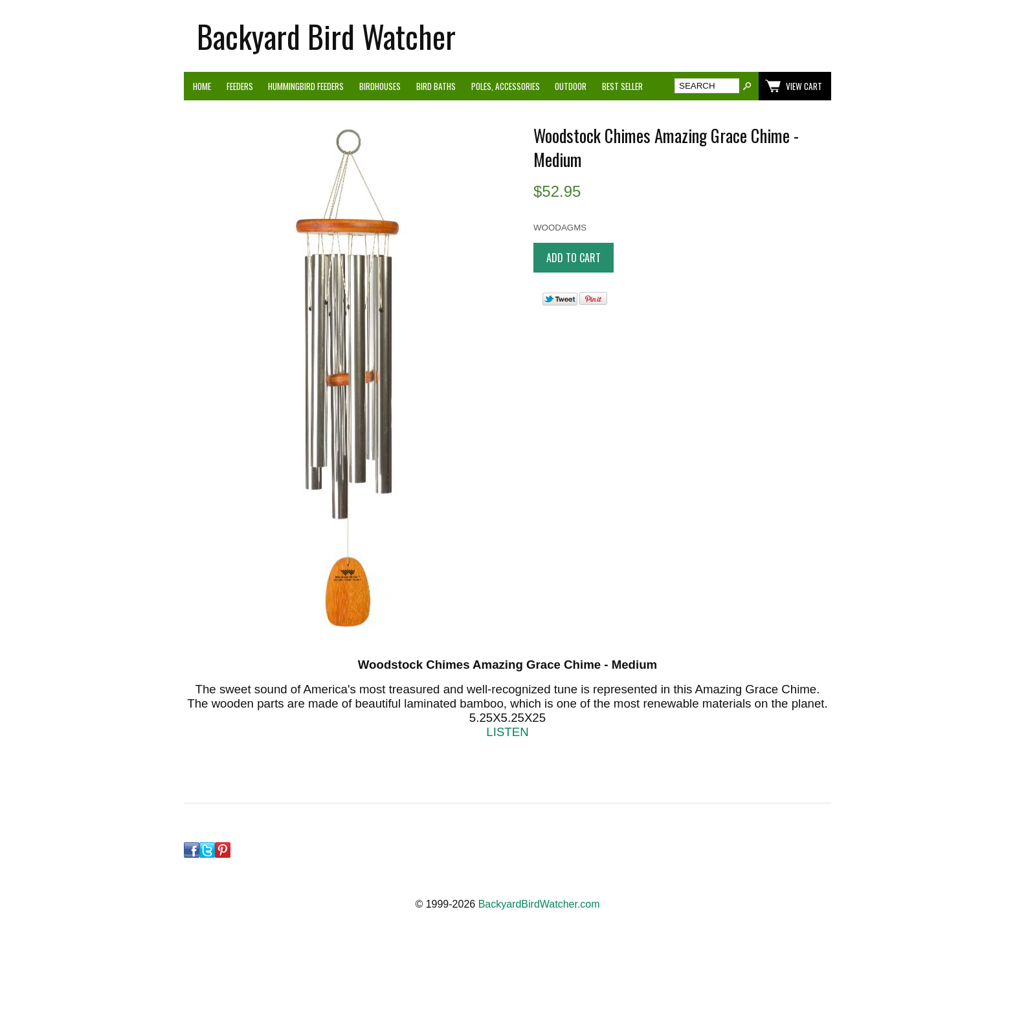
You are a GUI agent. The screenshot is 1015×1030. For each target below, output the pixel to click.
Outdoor (570, 86)
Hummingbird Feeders (306, 86)
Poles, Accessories (505, 86)
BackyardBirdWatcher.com (539, 904)
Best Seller (622, 86)
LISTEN (507, 732)
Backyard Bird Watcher (326, 36)
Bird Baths (436, 86)
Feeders (240, 86)
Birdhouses (380, 86)
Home (202, 86)
